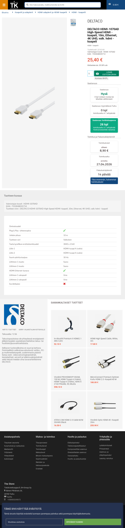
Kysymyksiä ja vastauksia (14, 446)
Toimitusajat (41, 449)
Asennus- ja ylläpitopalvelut (105, 453)
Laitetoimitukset (106, 445)
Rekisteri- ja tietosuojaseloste (43, 464)
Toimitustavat (41, 446)
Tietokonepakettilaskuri (77, 446)
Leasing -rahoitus (106, 458)
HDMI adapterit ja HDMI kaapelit (51, 12)
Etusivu (5, 12)
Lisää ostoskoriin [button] (109, 73)
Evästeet (39, 469)
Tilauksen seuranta (12, 443)
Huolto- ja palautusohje (77, 459)
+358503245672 (12, 500)
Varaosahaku (73, 456)
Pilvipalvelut (104, 449)
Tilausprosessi (42, 443)
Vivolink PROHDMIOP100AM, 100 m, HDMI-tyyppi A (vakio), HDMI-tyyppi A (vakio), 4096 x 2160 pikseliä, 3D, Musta (68, 380)
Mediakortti (8, 449)
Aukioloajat (8, 459)
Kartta (8, 497)
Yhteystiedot (9, 456)
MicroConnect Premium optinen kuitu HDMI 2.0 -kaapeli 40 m (104, 378)
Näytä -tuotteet (9, 330)
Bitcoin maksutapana (44, 456)
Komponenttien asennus (78, 449)
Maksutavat (41, 452)
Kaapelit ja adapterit (22, 12)
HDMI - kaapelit (77, 12)
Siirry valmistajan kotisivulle (32, 330)
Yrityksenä (8, 452)
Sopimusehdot (42, 459)
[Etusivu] (14, 8)
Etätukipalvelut (74, 443)
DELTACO (94, 21)
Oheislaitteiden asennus (77, 452)
